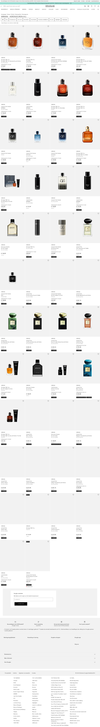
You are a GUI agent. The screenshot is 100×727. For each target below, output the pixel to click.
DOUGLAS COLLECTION (83, 9)
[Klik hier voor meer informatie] (70, 3)
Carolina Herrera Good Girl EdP (58, 682)
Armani (8, 14)
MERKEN (24, 9)
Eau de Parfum (73, 687)
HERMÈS (15, 694)
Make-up (34, 709)
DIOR (14, 682)
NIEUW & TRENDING (15, 9)
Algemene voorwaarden (24, 673)
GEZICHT (44, 9)
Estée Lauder (16, 689)
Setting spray (35, 716)
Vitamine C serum (36, 718)
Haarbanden (35, 698)
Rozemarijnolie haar (74, 716)
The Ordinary (16, 720)
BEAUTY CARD (77, 1)
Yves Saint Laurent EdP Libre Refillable (60, 725)
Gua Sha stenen (73, 698)
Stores (83, 1)
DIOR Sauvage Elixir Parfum (57, 691)
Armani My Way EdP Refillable (58, 680)
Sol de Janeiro (16, 716)
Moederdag (4, 9)
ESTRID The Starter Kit (56, 697)
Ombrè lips (72, 709)
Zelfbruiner (34, 722)
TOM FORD (16, 722)
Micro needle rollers (36, 714)
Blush (33, 682)
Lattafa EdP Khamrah (56, 708)
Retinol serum (73, 714)
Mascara (34, 711)
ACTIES (93, 9)
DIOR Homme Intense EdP (57, 689)
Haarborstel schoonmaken (76, 702)
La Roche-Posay (17, 702)
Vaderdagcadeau (74, 682)
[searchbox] (13, 6)
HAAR (57, 9)
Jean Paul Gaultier (17, 696)
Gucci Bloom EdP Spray (56, 701)
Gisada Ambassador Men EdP (58, 699)
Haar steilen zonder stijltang (76, 700)
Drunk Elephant (16, 685)
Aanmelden (21, 603)
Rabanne (15, 714)
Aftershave (34, 680)
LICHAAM (51, 9)
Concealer (34, 689)
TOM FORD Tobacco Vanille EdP (58, 723)
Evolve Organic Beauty (18, 691)
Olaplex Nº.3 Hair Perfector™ (57, 713)
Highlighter (34, 702)
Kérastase (15, 700)
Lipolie (33, 707)
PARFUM (31, 9)
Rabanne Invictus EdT (56, 717)
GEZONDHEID (64, 9)
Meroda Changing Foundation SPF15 (59, 710)
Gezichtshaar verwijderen (75, 694)
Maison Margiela (17, 705)
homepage (3, 14)
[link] (12, 47)
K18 (14, 698)
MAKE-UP (37, 9)
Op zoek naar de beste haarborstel (78, 711)
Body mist (34, 685)
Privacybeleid (8, 673)
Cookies (34, 673)
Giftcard (88, 1)
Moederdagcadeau (74, 680)
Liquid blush (72, 705)
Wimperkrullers (35, 720)
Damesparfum (35, 694)
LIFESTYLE (72, 9)
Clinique (15, 680)
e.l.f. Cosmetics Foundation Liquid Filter (58, 694)
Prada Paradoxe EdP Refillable (58, 715)
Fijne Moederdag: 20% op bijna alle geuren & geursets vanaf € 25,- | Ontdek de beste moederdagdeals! (48, 3)
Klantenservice (95, 1)
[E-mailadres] (33, 599)
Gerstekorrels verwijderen (76, 691)
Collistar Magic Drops (56, 685)
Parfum (12, 14)
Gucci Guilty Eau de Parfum (57, 706)
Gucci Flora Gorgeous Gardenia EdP (59, 704)
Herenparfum (18, 14)
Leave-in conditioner (37, 705)
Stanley (15, 718)
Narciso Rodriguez (17, 707)
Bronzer (34, 687)
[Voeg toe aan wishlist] (23, 26)
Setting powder (73, 718)
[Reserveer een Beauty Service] (85, 6)
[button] (50, 654)
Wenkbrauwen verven (75, 720)
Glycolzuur (72, 696)
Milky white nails (73, 707)
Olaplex (15, 711)
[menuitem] (5, 9)
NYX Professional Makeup (19, 709)
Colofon (15, 673)
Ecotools (15, 687)
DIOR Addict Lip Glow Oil (57, 687)
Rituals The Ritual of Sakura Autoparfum (57, 720)
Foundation (34, 696)
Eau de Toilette (73, 689)
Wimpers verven (73, 722)
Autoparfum (72, 685)
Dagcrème (34, 691)
